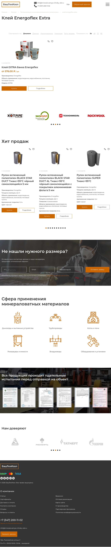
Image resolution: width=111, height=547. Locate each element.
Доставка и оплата (7, 503)
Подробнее (40, 88)
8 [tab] (60, 228)
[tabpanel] (15, 115)
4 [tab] (57, 124)
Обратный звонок (82, 4)
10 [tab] (65, 228)
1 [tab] (51, 124)
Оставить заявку (97, 270)
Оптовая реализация (64, 499)
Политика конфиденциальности (68, 512)
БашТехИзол (9, 466)
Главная (4, 12)
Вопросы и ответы (7, 512)
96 (101, 33)
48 (94, 33)
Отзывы (3, 509)
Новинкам (58, 33)
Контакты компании (8, 506)
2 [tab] (53, 124)
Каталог (14, 12)
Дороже (35, 33)
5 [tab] (59, 124)
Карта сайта (60, 503)
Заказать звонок (9, 534)
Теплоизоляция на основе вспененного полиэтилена (39, 12)
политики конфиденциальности (57, 275)
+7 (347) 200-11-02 (43, 6)
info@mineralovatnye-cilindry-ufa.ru (50, 3)
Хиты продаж (69, 33)
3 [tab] (55, 124)
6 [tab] (56, 228)
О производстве (62, 506)
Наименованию (47, 33)
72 (98, 33)
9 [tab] (62, 228)
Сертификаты (5, 499)
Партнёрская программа (65, 509)
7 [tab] (58, 228)
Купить (14, 88)
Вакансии (59, 496)
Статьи (3, 496)
